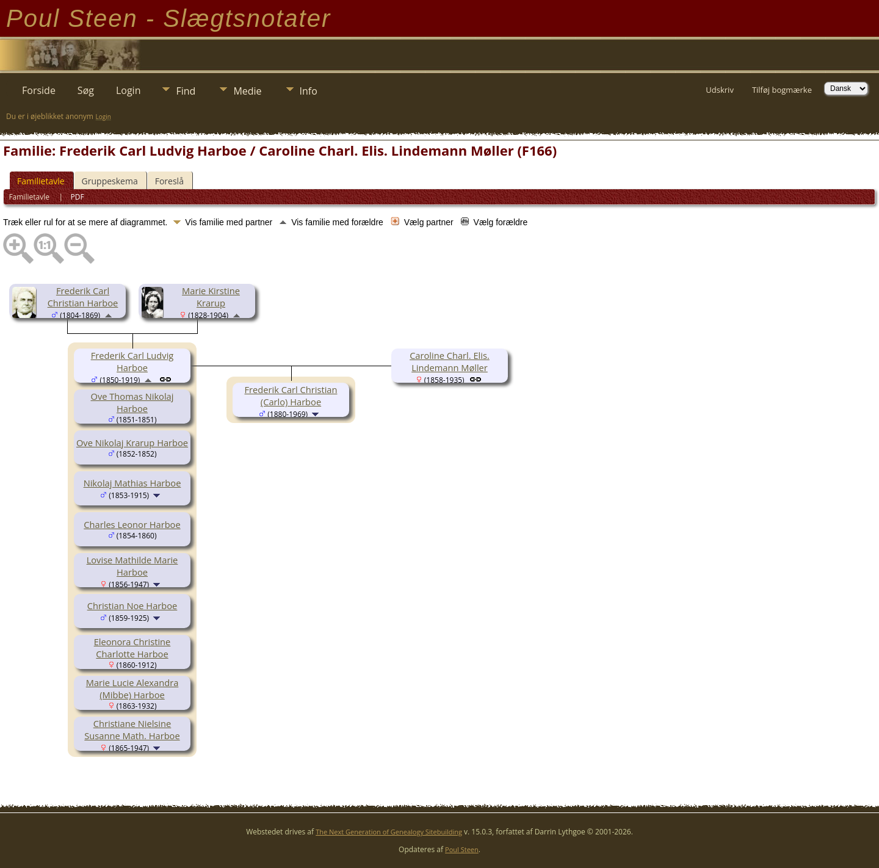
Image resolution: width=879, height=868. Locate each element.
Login (128, 90)
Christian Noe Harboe (132, 605)
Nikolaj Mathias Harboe (132, 483)
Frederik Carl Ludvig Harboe (132, 361)
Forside (39, 90)
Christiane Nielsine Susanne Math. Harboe (131, 729)
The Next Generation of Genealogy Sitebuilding (389, 831)
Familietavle (41, 181)
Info (308, 91)
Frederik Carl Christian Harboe (83, 296)
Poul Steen (462, 849)
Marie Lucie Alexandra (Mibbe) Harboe (132, 688)
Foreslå (169, 181)
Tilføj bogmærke (782, 89)
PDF (77, 197)
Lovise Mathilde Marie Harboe (132, 566)
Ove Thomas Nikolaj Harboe (132, 402)
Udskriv (720, 89)
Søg (86, 90)
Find (185, 91)
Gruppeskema (110, 181)
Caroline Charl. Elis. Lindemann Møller (450, 361)
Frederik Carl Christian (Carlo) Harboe (290, 395)
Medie (247, 91)
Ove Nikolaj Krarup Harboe (132, 442)
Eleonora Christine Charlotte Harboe (132, 647)
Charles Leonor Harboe (132, 524)
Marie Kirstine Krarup (211, 296)
